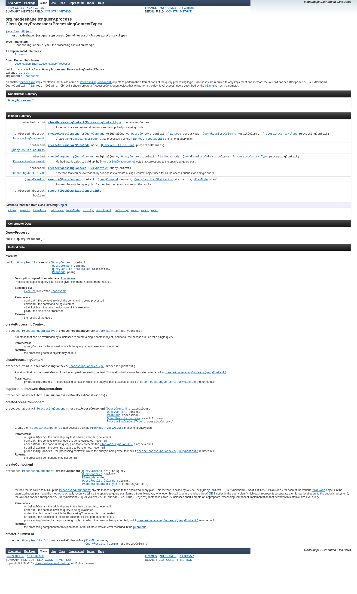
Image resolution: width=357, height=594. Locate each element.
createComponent (60, 161)
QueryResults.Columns (219, 138)
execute (53, 184)
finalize (39, 215)
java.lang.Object (19, 32)
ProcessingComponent (29, 143)
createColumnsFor (61, 150)
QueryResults (35, 184)
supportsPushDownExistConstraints (74, 195)
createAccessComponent (65, 138)
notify (88, 215)
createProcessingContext (67, 173)
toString (121, 215)
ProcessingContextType (103, 127)
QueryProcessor (19, 105)
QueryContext (141, 138)
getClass (56, 215)
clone (12, 215)
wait (134, 215)
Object (24, 75)
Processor (21, 55)
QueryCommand (94, 138)
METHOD (65, 11)
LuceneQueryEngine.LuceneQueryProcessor (42, 64)
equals (25, 215)
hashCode (73, 215)
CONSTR (51, 11)
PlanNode (174, 138)
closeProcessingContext (66, 127)
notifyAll (103, 215)
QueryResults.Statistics (153, 184)
